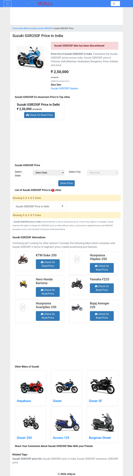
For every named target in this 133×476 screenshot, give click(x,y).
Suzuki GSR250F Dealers (64, 88)
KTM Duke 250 (46, 255)
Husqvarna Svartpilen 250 (46, 305)
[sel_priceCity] (102, 172)
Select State (18, 173)
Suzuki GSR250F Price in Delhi (39, 206)
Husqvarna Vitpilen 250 (98, 257)
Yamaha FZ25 (99, 279)
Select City (75, 171)
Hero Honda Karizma (44, 281)
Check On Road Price (39, 114)
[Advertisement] (66, 140)
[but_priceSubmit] (66, 183)
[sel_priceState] (48, 172)
